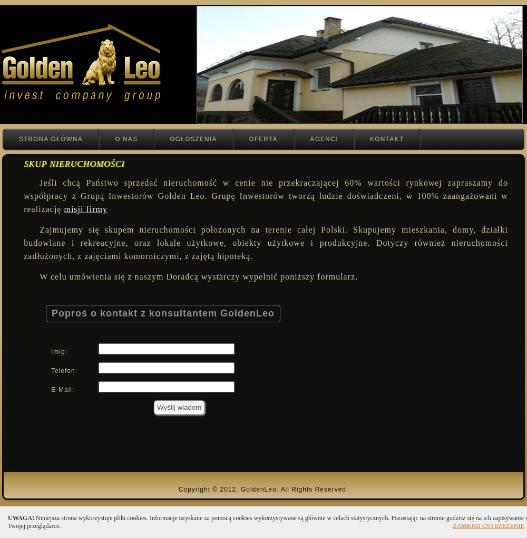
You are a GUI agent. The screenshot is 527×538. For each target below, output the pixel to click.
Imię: (59, 352)
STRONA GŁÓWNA (51, 139)
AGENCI (324, 139)
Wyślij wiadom (179, 407)
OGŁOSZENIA (193, 139)
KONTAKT (387, 139)
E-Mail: (62, 389)
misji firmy (86, 209)
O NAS (126, 139)
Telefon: (64, 370)
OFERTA (263, 139)
